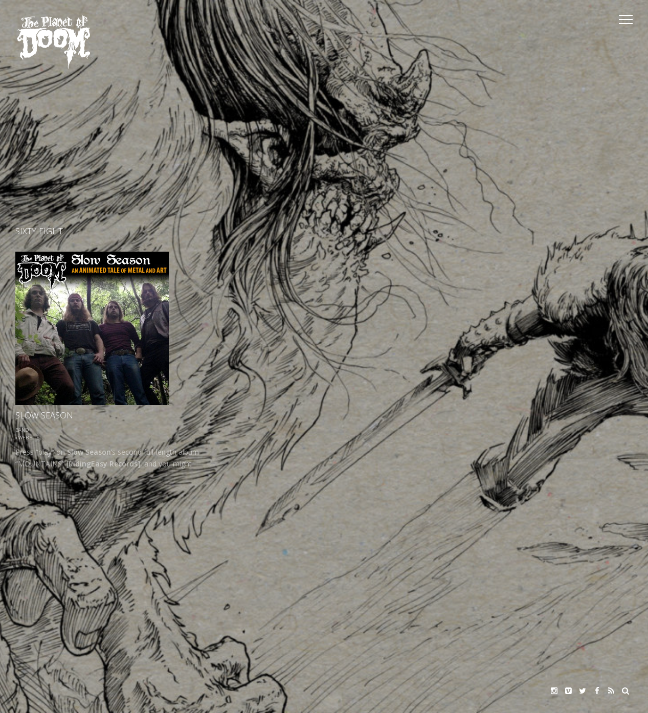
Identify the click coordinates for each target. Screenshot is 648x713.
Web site (28, 437)
